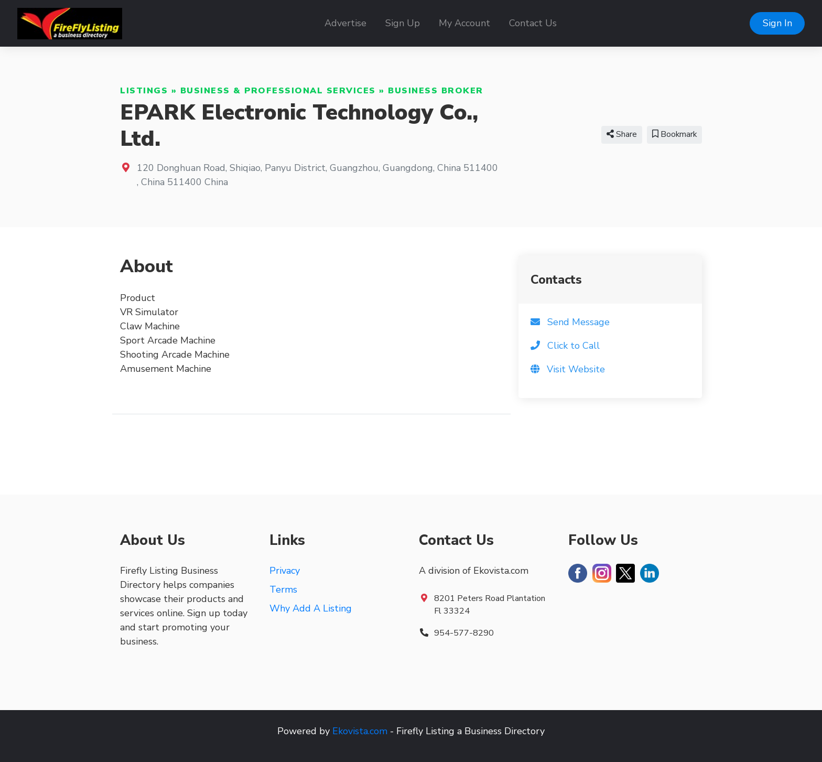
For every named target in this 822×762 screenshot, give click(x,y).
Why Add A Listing (310, 608)
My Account (464, 23)
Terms (283, 589)
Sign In (777, 23)
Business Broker (435, 90)
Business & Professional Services (278, 90)
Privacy (284, 570)
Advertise (345, 23)
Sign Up (402, 23)
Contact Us (533, 23)
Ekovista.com (359, 731)
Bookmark (674, 134)
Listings (144, 90)
